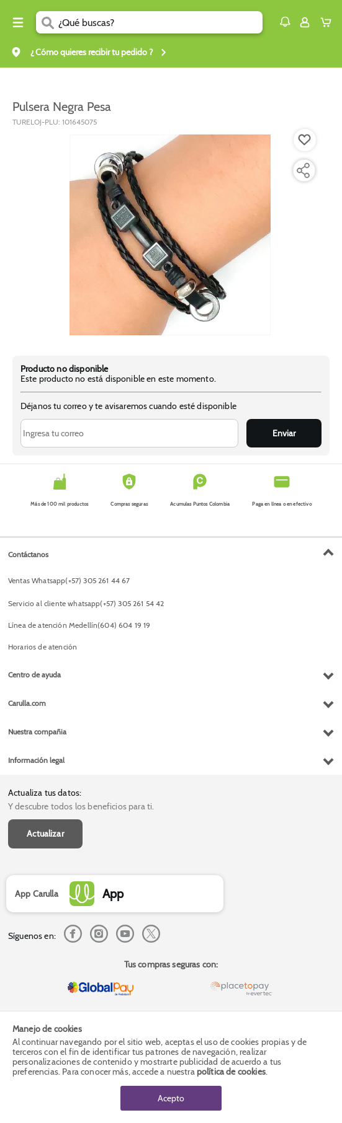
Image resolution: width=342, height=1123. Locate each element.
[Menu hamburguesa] (18, 22)
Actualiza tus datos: (44, 793)
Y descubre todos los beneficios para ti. (81, 806)
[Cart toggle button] (328, 22)
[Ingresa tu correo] (129, 433)
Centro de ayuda (34, 674)
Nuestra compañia (37, 731)
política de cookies (231, 1071)
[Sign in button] (304, 22)
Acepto (171, 1098)
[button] (285, 21)
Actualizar (45, 833)
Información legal (36, 760)
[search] (160, 22)
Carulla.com (27, 703)
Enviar (283, 433)
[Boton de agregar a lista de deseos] (305, 140)
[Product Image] (170, 234)
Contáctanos (28, 554)
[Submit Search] (47, 22)
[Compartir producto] (303, 170)
